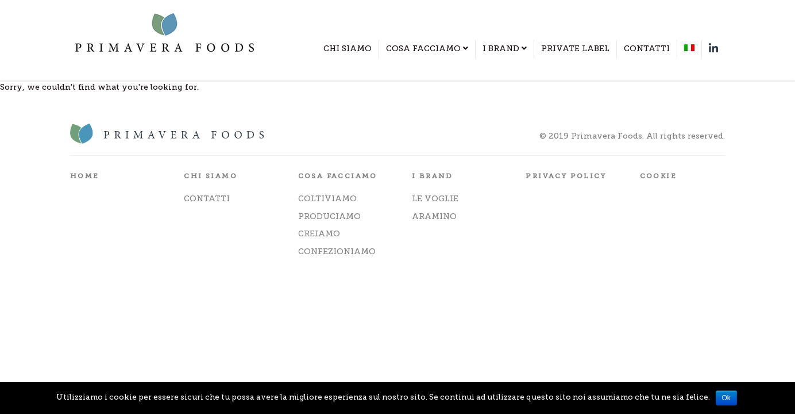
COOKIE (658, 176)
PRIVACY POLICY (566, 176)
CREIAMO (319, 234)
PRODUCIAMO (329, 216)
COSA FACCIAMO (427, 48)
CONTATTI (647, 48)
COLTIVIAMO (327, 199)
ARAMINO (434, 216)
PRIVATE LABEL (575, 48)
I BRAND (505, 48)
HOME (84, 176)
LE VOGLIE (435, 199)
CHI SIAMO (347, 48)
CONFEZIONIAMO (337, 251)
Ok (726, 398)
